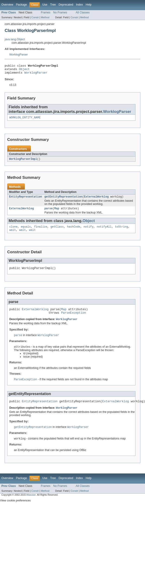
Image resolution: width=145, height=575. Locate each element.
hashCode (73, 231)
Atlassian (31, 504)
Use (44, 4)
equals (26, 231)
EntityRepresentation (25, 200)
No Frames (60, 12)
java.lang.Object (15, 39)
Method (45, 17)
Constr (35, 17)
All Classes (83, 12)
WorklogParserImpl (23, 162)
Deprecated (66, 4)
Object (24, 70)
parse (48, 212)
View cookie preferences (15, 509)
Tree (53, 4)
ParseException (73, 319)
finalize (40, 231)
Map (56, 212)
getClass (57, 231)
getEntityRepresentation (63, 200)
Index (79, 4)
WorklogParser (18, 54)
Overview (7, 4)
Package (21, 4)
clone (13, 231)
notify (88, 231)
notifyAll (104, 231)
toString (121, 231)
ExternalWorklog (96, 200)
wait (12, 234)
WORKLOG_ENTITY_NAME (25, 120)
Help (88, 4)
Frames (45, 12)
